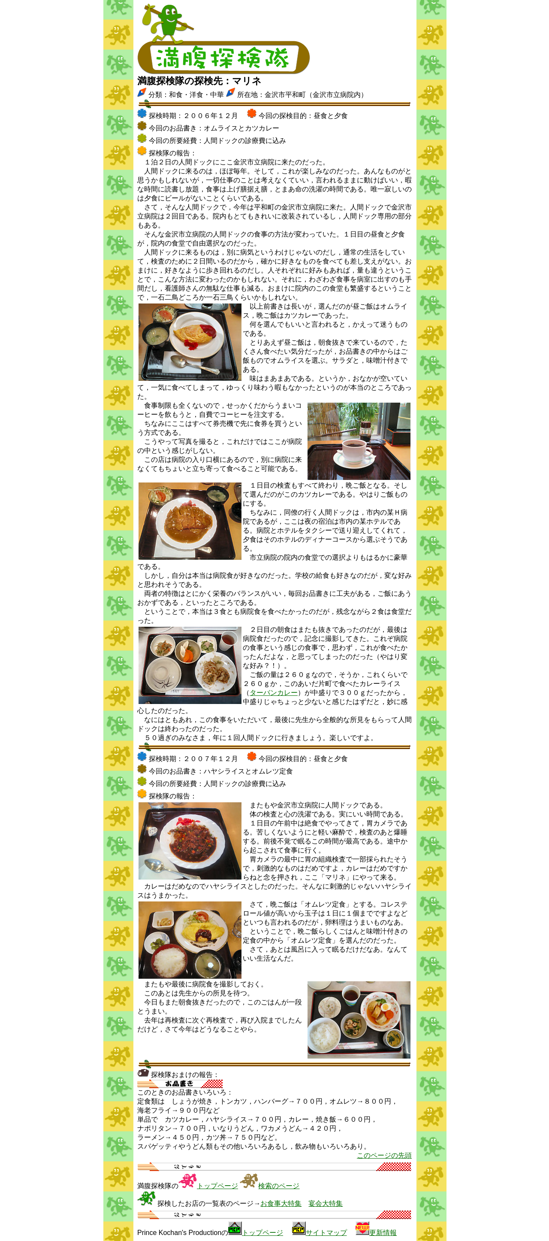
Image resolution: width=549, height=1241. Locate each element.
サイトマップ (326, 1232)
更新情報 (383, 1232)
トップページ (217, 1185)
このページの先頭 (384, 1155)
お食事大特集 (281, 1203)
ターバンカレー (274, 692)
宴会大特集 (325, 1203)
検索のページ (278, 1185)
